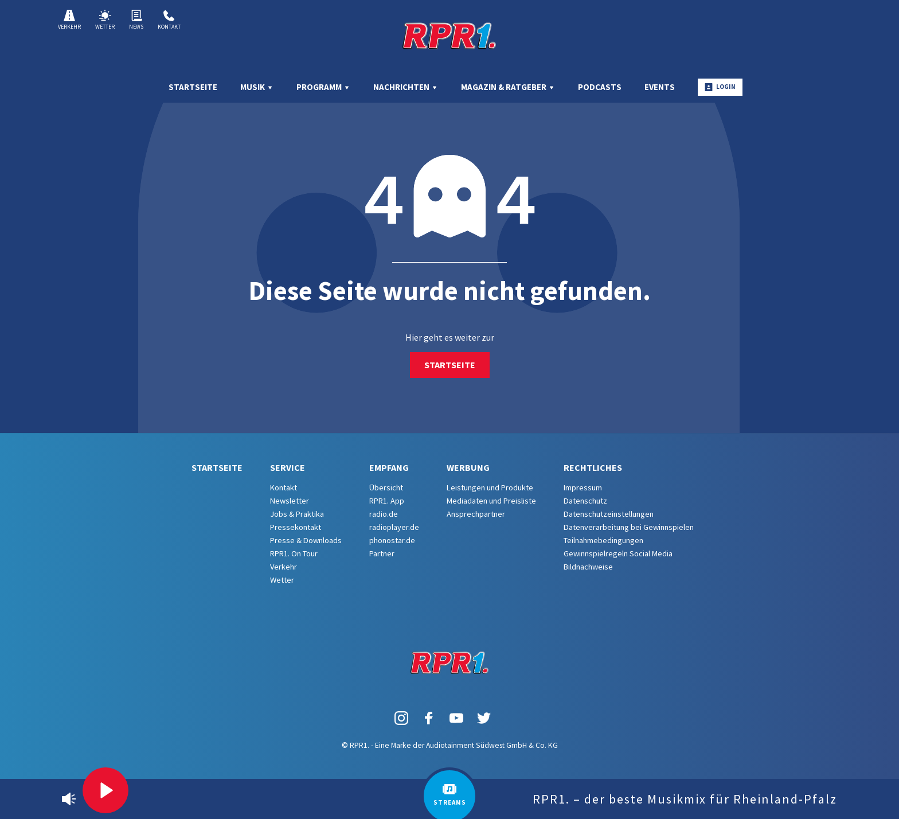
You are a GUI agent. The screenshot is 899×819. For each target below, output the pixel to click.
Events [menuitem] (659, 86)
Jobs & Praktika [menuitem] (297, 514)
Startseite (449, 364)
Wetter (105, 20)
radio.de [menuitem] (383, 514)
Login (720, 87)
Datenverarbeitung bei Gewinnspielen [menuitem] (629, 527)
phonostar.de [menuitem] (392, 540)
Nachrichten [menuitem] (405, 86)
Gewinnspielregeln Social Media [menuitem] (618, 553)
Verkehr (69, 20)
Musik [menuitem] (256, 86)
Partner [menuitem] (381, 553)
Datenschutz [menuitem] (585, 501)
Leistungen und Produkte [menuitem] (490, 487)
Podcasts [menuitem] (600, 86)
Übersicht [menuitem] (386, 487)
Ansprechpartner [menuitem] (476, 514)
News (136, 20)
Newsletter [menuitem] (289, 501)
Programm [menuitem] (323, 86)
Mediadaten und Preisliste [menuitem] (491, 501)
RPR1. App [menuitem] (386, 501)
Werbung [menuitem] (468, 467)
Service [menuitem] (287, 467)
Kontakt (169, 20)
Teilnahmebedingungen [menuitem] (603, 540)
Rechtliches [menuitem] (593, 467)
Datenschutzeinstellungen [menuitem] (609, 514)
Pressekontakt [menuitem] (295, 527)
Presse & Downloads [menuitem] (306, 540)
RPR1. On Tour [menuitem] (294, 553)
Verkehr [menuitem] (283, 566)
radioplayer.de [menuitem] (394, 527)
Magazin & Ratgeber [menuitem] (508, 86)
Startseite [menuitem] (193, 86)
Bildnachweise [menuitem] (588, 566)
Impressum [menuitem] (583, 487)
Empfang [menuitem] (389, 467)
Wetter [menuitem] (282, 580)
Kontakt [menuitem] (283, 487)
